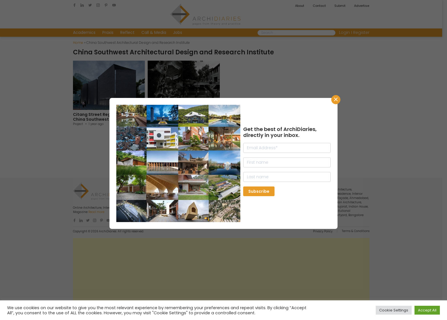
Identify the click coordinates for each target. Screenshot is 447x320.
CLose (335, 99)
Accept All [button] (427, 310)
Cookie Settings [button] (393, 310)
